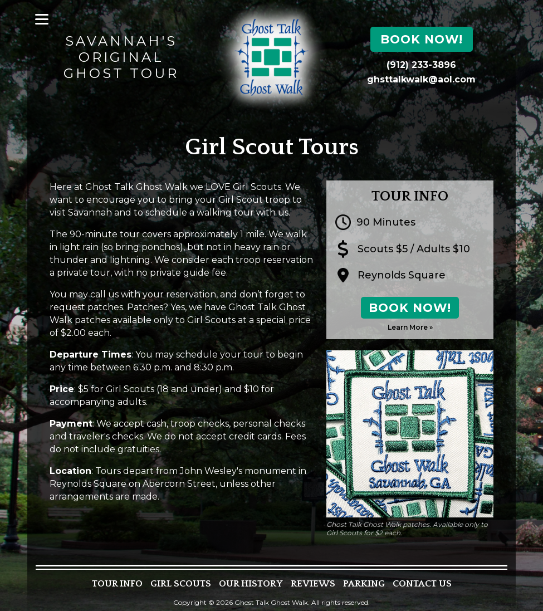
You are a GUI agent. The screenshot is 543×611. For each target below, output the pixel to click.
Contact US (422, 584)
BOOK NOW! (410, 308)
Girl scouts (180, 584)
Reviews (313, 584)
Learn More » (410, 327)
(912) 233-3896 (421, 65)
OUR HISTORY (251, 584)
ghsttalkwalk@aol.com (421, 79)
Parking (364, 584)
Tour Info (117, 584)
